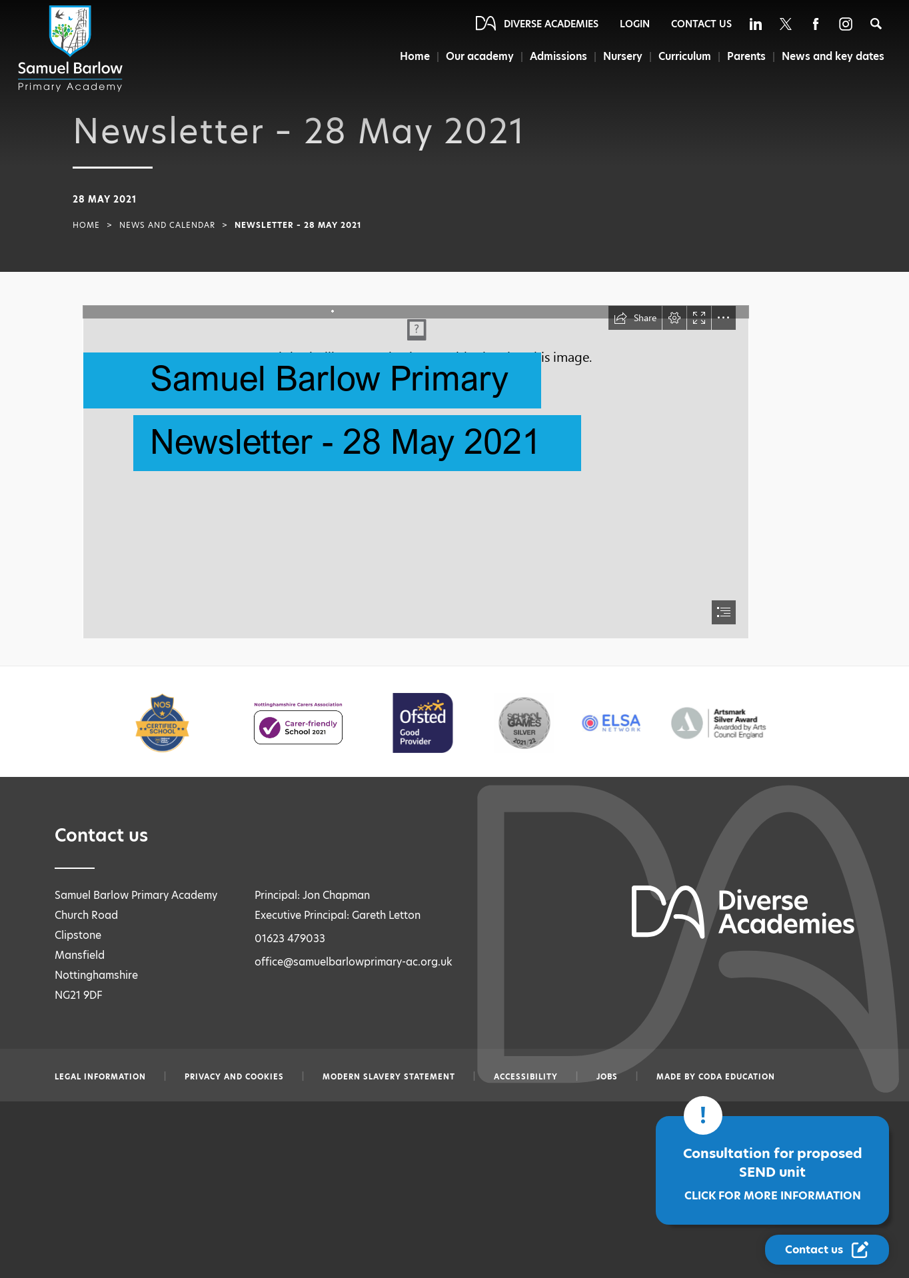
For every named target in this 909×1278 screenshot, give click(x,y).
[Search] (876, 24)
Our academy (478, 56)
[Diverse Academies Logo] (72, 48)
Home (414, 56)
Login (635, 24)
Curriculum (684, 56)
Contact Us (701, 24)
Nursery (622, 56)
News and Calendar (167, 225)
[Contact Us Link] (827, 1250)
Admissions (557, 56)
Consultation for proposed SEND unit (772, 1173)
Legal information (100, 1076)
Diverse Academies (551, 24)
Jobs (607, 1076)
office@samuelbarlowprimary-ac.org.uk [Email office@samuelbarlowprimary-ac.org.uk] (354, 962)
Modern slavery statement (389, 1076)
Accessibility (526, 1076)
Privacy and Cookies (234, 1076)
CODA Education (736, 1076)
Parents (745, 56)
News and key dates (833, 56)
